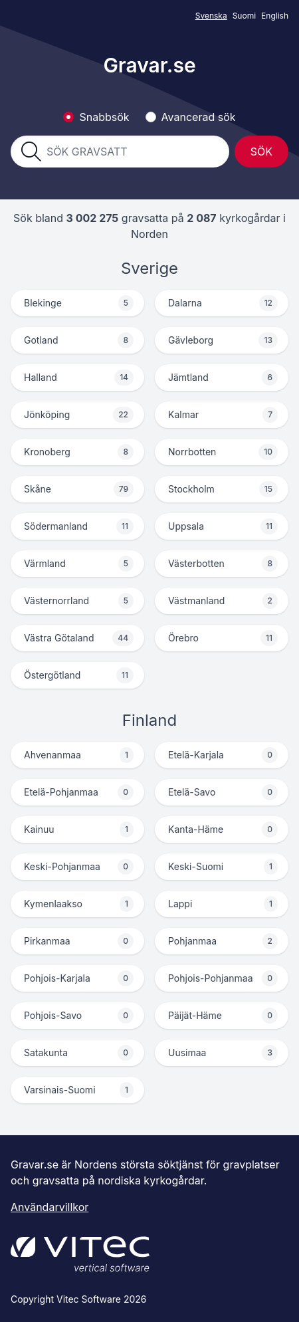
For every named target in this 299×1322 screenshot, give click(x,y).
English (274, 16)
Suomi (244, 16)
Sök (261, 151)
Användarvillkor (49, 1207)
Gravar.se (149, 65)
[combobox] (133, 151)
